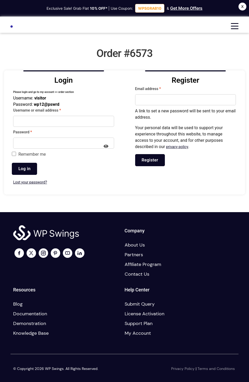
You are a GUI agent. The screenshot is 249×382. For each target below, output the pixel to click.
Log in (24, 168)
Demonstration (29, 323)
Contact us (137, 274)
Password (30, 131)
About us (135, 245)
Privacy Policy (183, 368)
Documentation (30, 314)
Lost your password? (30, 182)
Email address (155, 88)
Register (150, 160)
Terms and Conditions (216, 368)
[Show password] (106, 147)
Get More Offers (186, 8)
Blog (18, 304)
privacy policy (177, 147)
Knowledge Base (31, 333)
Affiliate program (143, 264)
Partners (134, 255)
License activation (144, 314)
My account (138, 333)
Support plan (139, 323)
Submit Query (140, 304)
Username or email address (44, 110)
